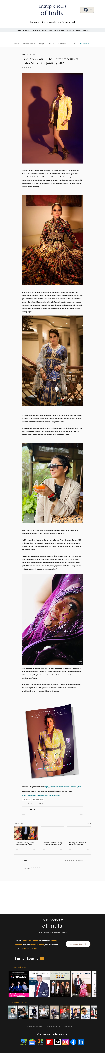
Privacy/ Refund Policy (34, 1026)
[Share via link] (35, 809)
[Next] (42, 958)
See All (89, 823)
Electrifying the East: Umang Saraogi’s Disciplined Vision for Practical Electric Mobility (52, 844)
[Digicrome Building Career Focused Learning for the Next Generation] (26, 833)
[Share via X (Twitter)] (27, 809)
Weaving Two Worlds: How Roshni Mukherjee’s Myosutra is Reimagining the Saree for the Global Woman (79, 844)
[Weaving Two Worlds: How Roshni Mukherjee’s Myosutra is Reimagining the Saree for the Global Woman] (79, 833)
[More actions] (82, 54)
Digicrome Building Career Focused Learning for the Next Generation (25, 844)
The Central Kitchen (38, 799)
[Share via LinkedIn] (31, 809)
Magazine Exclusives (29, 43)
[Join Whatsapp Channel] (78, 944)
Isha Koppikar (26, 799)
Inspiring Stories (39, 803)
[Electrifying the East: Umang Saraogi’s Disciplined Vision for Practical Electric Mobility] (52, 833)
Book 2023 (50, 43)
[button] (74, 43)
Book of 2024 (62, 43)
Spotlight (41, 43)
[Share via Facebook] (23, 809)
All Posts (16, 43)
